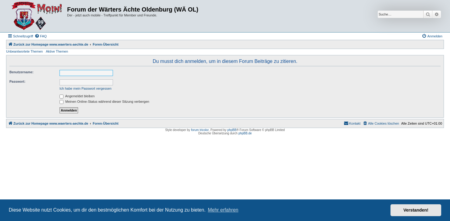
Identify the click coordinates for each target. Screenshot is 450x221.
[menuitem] (41, 36)
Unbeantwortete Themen (24, 51)
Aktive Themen (57, 51)
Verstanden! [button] (416, 210)
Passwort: (17, 81)
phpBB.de (245, 133)
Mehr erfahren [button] (223, 209)
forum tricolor (200, 130)
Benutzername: (21, 72)
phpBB (232, 130)
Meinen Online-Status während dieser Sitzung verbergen (104, 101)
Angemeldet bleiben (77, 96)
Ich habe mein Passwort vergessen (85, 88)
